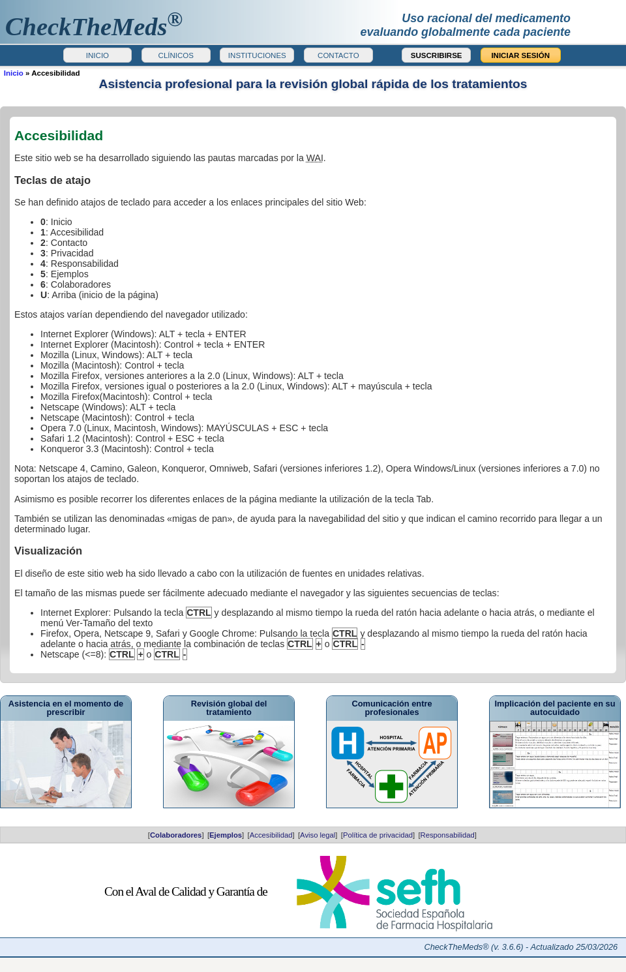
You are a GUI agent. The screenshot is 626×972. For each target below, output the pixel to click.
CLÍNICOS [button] (176, 55)
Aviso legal (317, 835)
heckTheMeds (94, 26)
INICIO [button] (97, 55)
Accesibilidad (271, 835)
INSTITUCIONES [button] (257, 55)
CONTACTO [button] (338, 55)
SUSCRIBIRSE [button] (436, 55)
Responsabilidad (448, 835)
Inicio (13, 73)
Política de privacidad (378, 835)
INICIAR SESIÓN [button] (520, 55)
